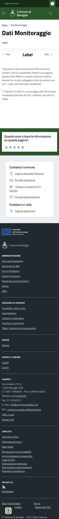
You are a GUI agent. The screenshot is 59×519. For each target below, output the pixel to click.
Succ (49, 54)
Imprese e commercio (13, 323)
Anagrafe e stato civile (13, 308)
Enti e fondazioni (10, 271)
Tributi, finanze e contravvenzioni (19, 328)
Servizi (37, 503)
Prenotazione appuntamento (17, 467)
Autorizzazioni (9, 313)
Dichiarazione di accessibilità (16, 452)
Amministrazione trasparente (17, 456)
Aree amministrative (12, 261)
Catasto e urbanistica (13, 318)
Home (4, 25)
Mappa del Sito (43, 507)
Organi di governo (11, 276)
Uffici (4, 291)
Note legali (7, 447)
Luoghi (5, 362)
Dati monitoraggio (11, 503)
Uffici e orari (8, 414)
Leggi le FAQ (8, 460)
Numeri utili (8, 419)
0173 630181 (19, 396)
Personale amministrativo (15, 281)
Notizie (5, 345)
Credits (18, 507)
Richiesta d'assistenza (13, 471)
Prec (6, 54)
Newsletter (8, 491)
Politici (5, 286)
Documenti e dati (11, 266)
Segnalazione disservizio (14, 463)
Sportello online (10, 437)
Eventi (5, 367)
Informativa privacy (12, 442)
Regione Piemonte (12, 3)
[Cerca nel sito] (49, 13)
